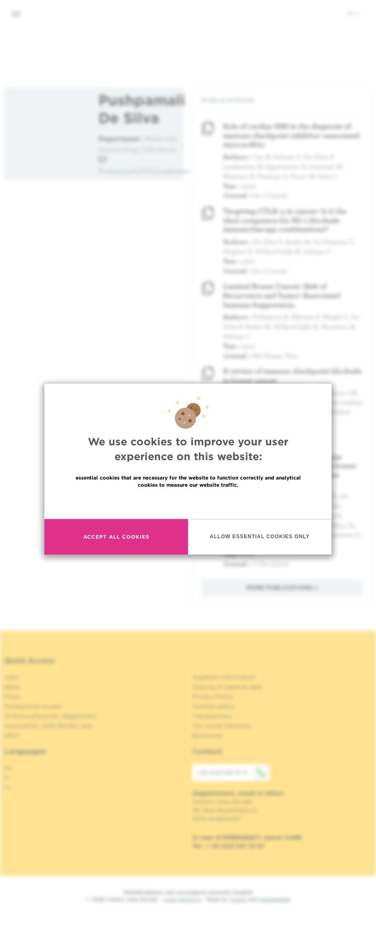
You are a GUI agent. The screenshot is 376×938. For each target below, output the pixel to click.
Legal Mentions (182, 899)
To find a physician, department (50, 716)
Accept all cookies (116, 537)
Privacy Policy (212, 696)
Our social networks (221, 725)
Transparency (212, 716)
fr (6, 777)
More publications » (282, 587)
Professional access (32, 706)
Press (12, 696)
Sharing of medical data (227, 686)
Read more (188, 503)
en (353, 13)
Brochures (207, 735)
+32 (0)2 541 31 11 (233, 772)
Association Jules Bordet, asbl (48, 725)
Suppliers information (224, 677)
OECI (11, 735)
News (12, 686)
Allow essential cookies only (260, 536)
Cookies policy (213, 706)
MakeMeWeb (274, 899)
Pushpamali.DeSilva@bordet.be (149, 170)
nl (7, 787)
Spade (238, 899)
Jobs (11, 677)
